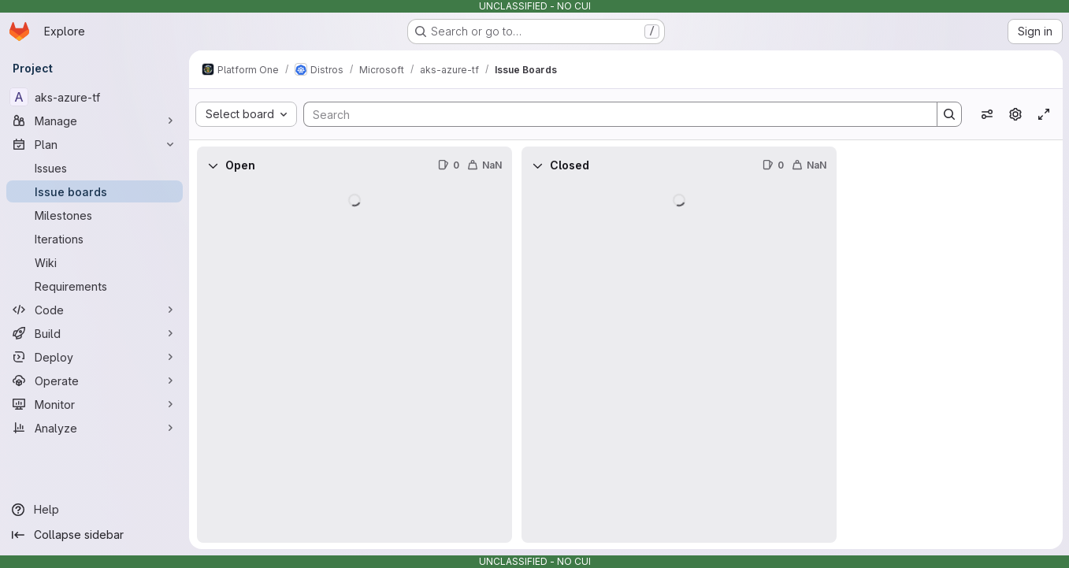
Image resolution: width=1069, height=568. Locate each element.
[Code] (94, 310)
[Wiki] (94, 262)
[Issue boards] (94, 191)
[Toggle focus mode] (1043, 114)
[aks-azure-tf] (94, 97)
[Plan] (94, 144)
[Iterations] (94, 239)
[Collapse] (212, 165)
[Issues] (94, 168)
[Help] (94, 510)
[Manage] (94, 121)
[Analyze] (94, 428)
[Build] (94, 333)
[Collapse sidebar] (94, 535)
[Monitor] (94, 404)
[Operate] (94, 380)
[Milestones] (94, 215)
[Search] (612, 114)
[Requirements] (94, 286)
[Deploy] (94, 357)
